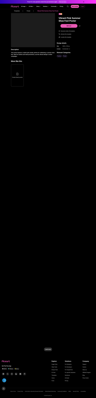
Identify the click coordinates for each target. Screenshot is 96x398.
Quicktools (67, 375)
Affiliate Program (87, 372)
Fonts (53, 380)
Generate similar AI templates (68, 31)
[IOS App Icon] (4, 369)
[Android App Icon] (11, 369)
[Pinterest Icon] (24, 373)
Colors (53, 378)
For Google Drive (69, 369)
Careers (84, 367)
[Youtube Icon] (20, 373)
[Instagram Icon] (11, 373)
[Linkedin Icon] (16, 373)
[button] (24, 6)
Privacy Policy (20, 391)
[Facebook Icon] (3, 373)
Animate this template (66, 34)
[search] (68, 6)
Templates (54, 375)
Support (84, 364)
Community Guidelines (62, 391)
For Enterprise (68, 364)
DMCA (69, 391)
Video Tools (54, 367)
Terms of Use (13, 391)
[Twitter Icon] (7, 373)
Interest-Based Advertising (50, 391)
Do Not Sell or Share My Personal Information (34, 391)
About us (85, 369)
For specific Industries (70, 372)
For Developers (68, 367)
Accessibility (83, 391)
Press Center (86, 378)
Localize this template (66, 37)
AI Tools (53, 372)
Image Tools (54, 364)
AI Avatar (67, 378)
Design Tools (55, 369)
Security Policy (76, 391)
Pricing (66, 380)
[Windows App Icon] (16, 369)
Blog (84, 375)
